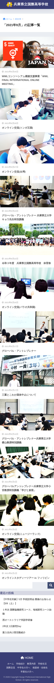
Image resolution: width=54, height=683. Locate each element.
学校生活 (42, 664)
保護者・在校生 (40, 667)
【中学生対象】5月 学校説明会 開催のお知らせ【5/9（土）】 (26, 601)
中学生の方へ (23, 667)
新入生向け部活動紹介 (13, 632)
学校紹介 (20, 664)
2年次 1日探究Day (11, 626)
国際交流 (10, 667)
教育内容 (31, 664)
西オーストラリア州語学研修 (17, 620)
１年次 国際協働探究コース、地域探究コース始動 (26, 611)
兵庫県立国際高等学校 (27, 4)
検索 (51, 585)
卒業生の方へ (27, 672)
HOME (27, 657)
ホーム (10, 664)
